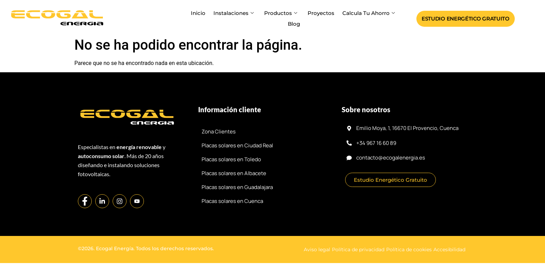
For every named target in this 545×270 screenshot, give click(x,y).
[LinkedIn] (102, 201)
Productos (280, 13)
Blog (294, 24)
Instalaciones (235, 13)
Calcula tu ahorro (366, 13)
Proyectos (319, 13)
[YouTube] (137, 201)
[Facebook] (85, 201)
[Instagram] (120, 201)
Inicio (200, 13)
